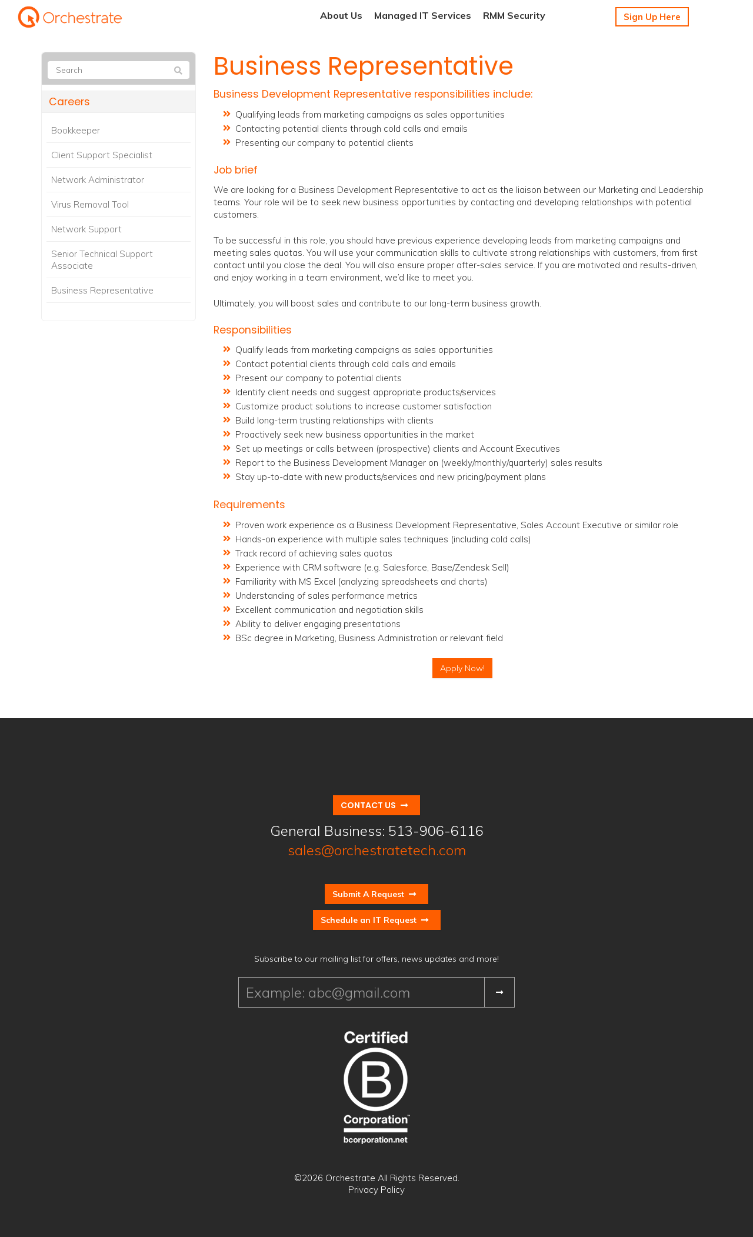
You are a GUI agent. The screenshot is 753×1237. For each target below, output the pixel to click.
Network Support (86, 229)
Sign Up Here (652, 16)
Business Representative (102, 290)
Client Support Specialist (101, 155)
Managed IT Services (422, 15)
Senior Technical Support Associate (102, 259)
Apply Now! (462, 668)
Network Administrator (97, 179)
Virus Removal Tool (90, 204)
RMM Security (514, 15)
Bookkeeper (75, 130)
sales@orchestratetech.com (377, 850)
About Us (341, 15)
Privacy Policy (376, 1189)
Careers (69, 102)
